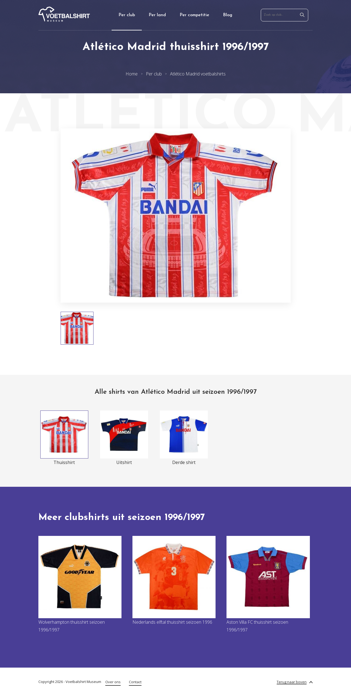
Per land (157, 15)
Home (132, 74)
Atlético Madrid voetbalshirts (198, 74)
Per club (126, 15)
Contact (135, 681)
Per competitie (194, 15)
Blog (227, 15)
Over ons (113, 681)
